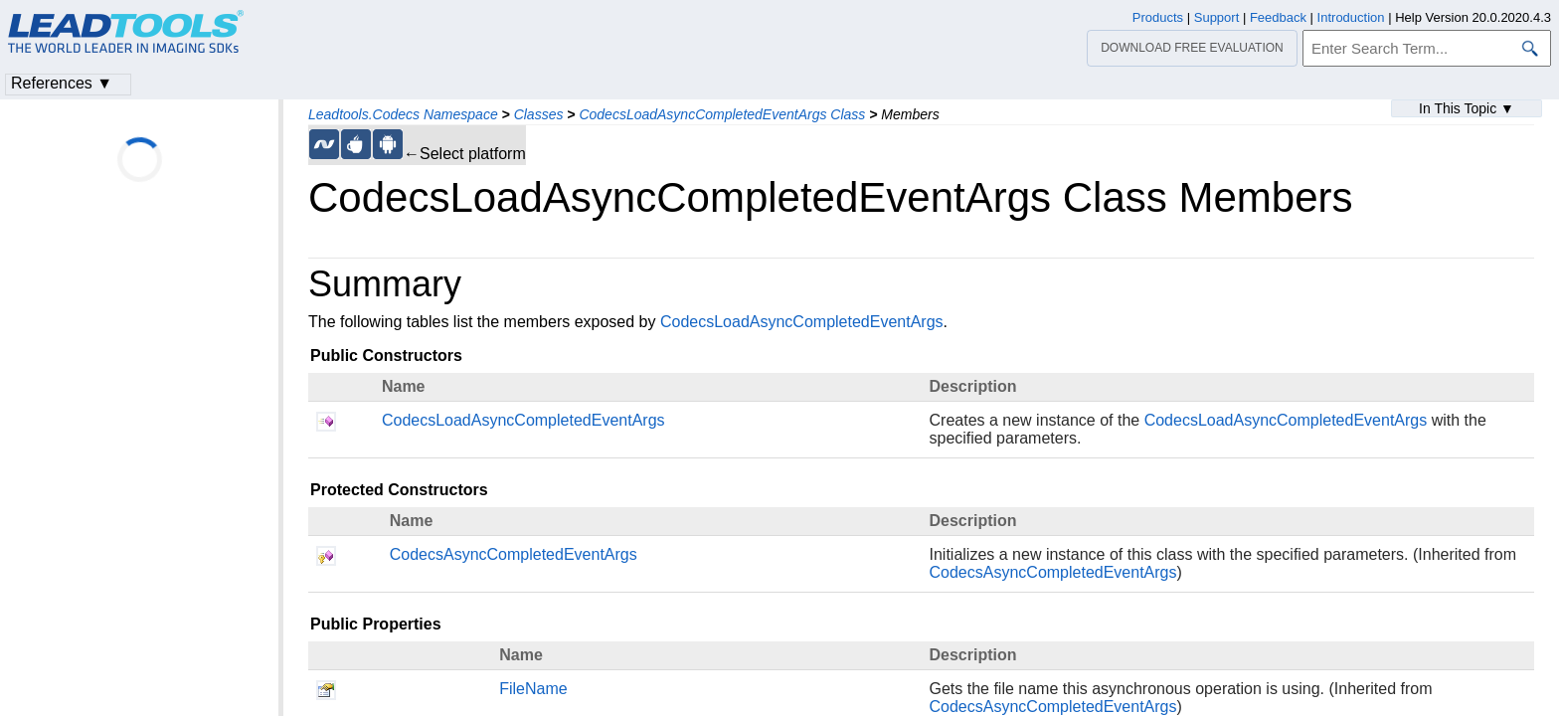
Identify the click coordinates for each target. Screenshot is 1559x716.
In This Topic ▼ (1466, 108)
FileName (533, 688)
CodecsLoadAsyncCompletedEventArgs (802, 321)
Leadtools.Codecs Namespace (403, 114)
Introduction (1351, 17)
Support (1217, 17)
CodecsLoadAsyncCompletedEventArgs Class (722, 114)
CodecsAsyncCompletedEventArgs (513, 554)
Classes (539, 114)
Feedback (1278, 17)
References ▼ (61, 83)
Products (1157, 17)
